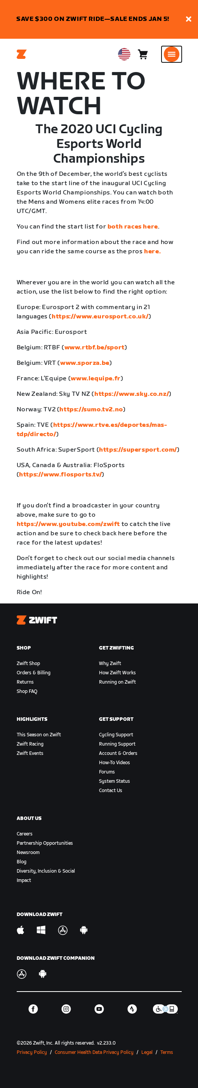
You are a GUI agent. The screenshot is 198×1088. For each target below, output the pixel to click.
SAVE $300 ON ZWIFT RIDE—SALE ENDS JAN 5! (92, 19)
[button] (189, 19)
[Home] (21, 54)
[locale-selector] (124, 54)
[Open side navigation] (172, 54)
